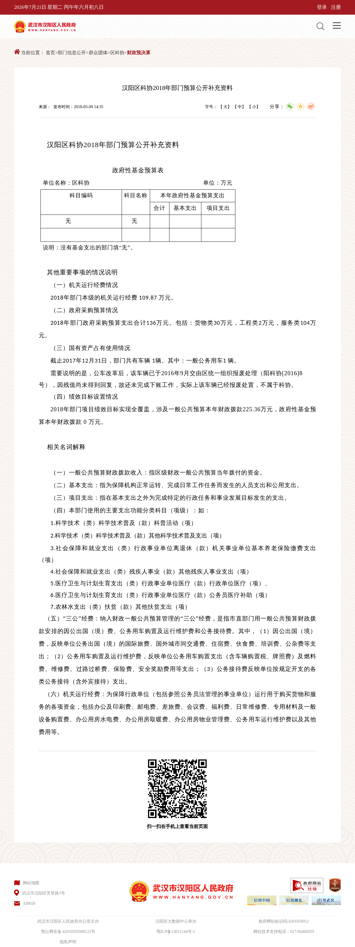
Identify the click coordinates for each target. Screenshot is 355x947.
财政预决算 (138, 52)
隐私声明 (68, 942)
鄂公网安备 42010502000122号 (68, 931)
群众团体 (98, 52)
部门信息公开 (72, 52)
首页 (50, 52)
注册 (336, 7)
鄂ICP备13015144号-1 (176, 931)
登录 (322, 7)
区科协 (117, 52)
